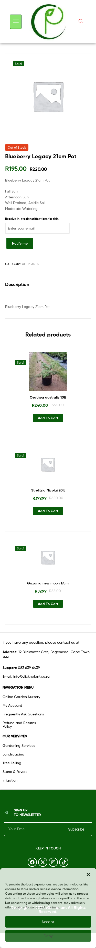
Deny (48, 936)
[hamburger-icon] (16, 22)
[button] (88, 874)
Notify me (20, 243)
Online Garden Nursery (21, 696)
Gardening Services (19, 745)
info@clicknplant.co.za (26, 676)
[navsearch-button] (81, 22)
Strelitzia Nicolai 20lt (48, 490)
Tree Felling (12, 763)
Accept (48, 922)
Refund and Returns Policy (19, 724)
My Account (12, 705)
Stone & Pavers (15, 771)
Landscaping (13, 754)
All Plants (30, 264)
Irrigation (10, 780)
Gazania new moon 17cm (48, 583)
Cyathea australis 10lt (48, 397)
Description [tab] (17, 284)
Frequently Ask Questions (23, 714)
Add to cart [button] (48, 418)
